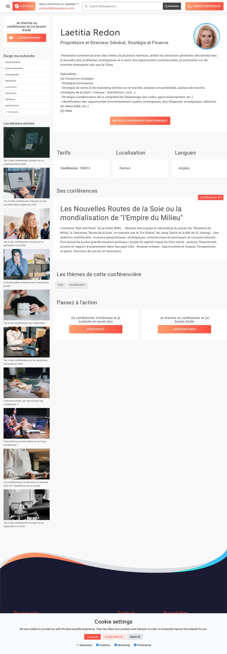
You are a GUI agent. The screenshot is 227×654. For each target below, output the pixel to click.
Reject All (135, 636)
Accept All (92, 636)
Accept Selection (114, 636)
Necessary (84, 645)
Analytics (103, 645)
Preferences (142, 645)
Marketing (122, 645)
